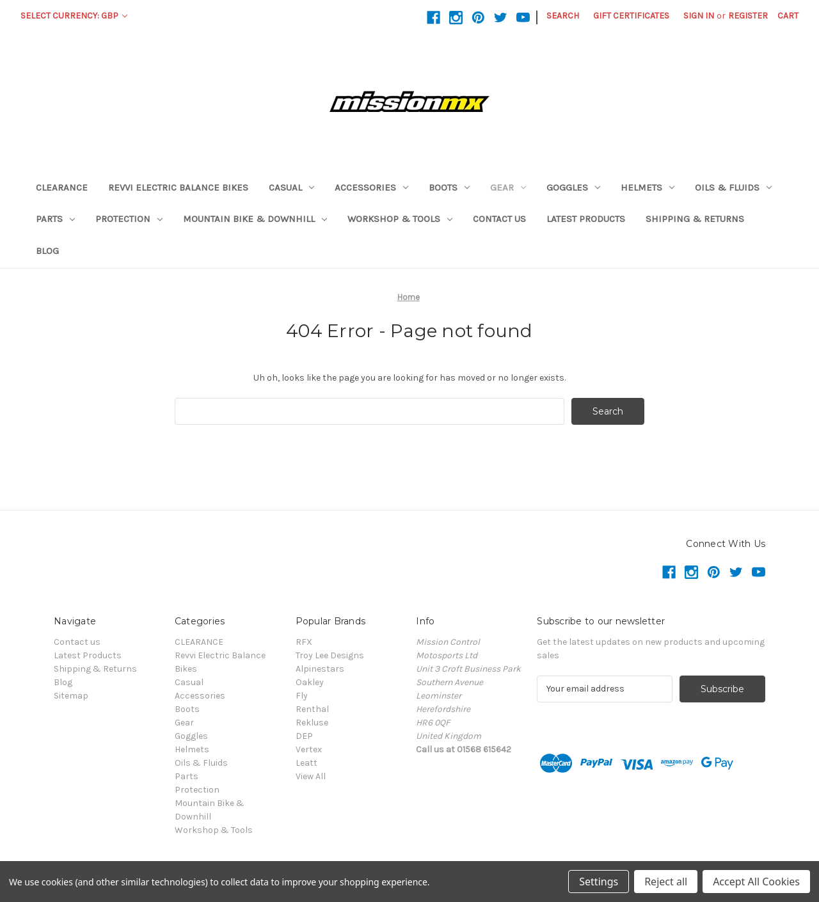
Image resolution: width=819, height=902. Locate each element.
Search (562, 15)
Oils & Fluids (733, 187)
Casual (291, 187)
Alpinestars (320, 668)
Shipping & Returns (695, 219)
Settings (598, 881)
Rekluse (312, 722)
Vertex (309, 749)
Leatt (306, 762)
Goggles (573, 187)
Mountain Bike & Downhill (255, 219)
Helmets (647, 187)
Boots (449, 187)
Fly (302, 695)
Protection (129, 219)
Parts (55, 219)
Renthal (312, 709)
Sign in (698, 15)
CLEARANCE (62, 187)
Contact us (499, 219)
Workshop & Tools (399, 219)
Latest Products (585, 219)
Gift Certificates (631, 15)
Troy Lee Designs (330, 655)
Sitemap (71, 695)
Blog (47, 251)
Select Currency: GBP (73, 15)
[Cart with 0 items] (788, 15)
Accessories (371, 187)
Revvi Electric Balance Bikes (178, 187)
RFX (304, 642)
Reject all (665, 881)
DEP (304, 736)
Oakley (310, 682)
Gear (508, 187)
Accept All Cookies (756, 881)
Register (748, 15)
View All (311, 776)
